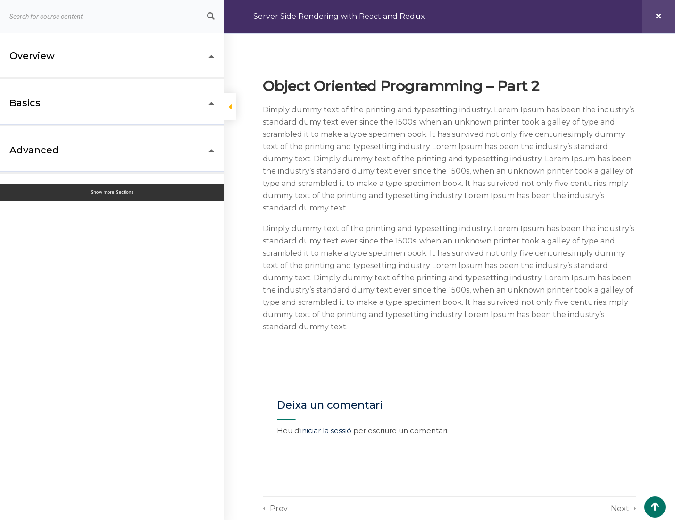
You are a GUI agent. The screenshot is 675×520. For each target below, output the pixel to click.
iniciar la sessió (325, 430)
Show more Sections (112, 192)
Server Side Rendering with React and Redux (339, 16)
